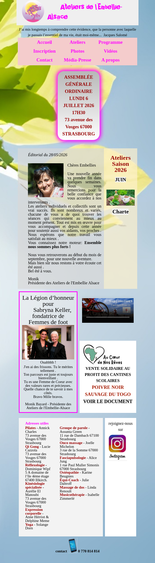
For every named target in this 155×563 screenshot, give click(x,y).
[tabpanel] (91, 11)
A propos (110, 60)
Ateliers (77, 42)
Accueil (44, 42)
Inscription (44, 51)
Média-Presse (77, 60)
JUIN (120, 179)
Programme (111, 42)
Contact (44, 60)
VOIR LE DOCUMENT (107, 401)
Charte (120, 212)
